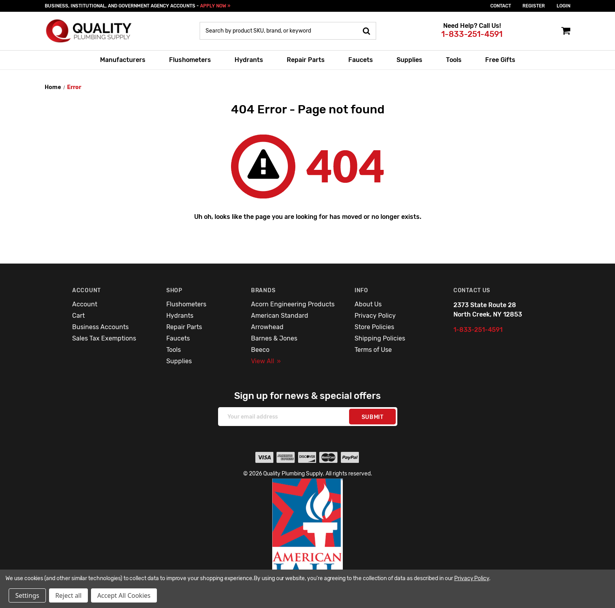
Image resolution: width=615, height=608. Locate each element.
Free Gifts (500, 60)
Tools (454, 60)
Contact (500, 6)
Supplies (409, 60)
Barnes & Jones (274, 338)
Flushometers (190, 60)
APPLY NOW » (215, 6)
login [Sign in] (563, 6)
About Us (368, 304)
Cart (78, 315)
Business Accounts (100, 327)
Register (533, 6)
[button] (307, 537)
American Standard (279, 315)
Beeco (260, 349)
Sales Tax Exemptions (104, 338)
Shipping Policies (380, 338)
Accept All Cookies (124, 595)
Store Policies (374, 327)
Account (84, 304)
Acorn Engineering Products (293, 304)
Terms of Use (373, 349)
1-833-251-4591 (471, 34)
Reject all (68, 595)
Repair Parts (306, 60)
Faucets (360, 60)
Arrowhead (267, 327)
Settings (27, 595)
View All (266, 361)
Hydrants (249, 60)
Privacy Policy (375, 315)
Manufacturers (123, 60)
